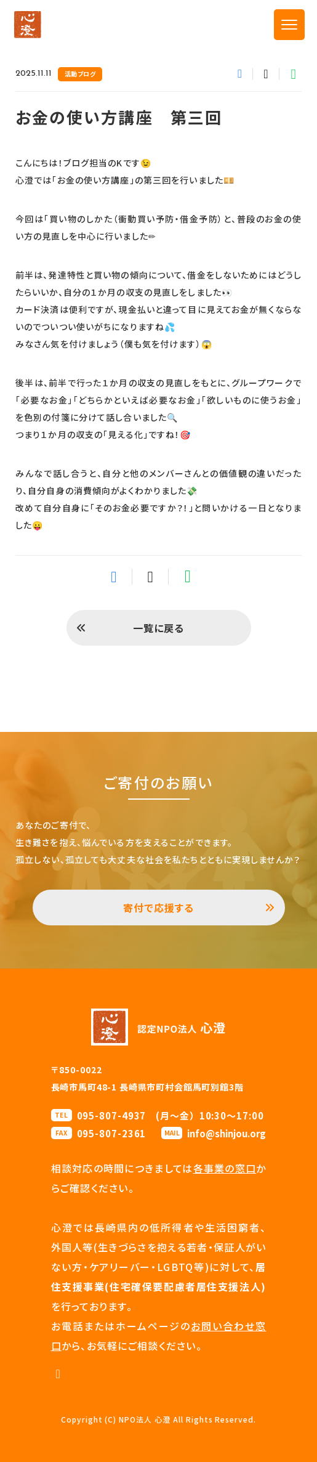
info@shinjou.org (226, 1133)
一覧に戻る (158, 627)
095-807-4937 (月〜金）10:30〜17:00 (170, 1115)
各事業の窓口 (225, 1168)
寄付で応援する (158, 907)
